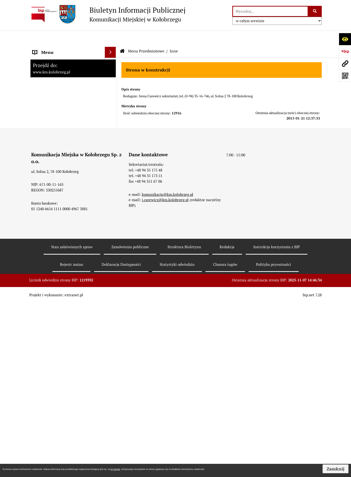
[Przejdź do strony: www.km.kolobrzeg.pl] (345, 63)
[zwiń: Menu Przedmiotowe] (111, 90)
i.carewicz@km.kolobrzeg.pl (165, 381)
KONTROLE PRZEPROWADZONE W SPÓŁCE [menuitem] (67, 281)
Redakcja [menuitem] (41, 266)
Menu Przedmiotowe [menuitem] (53, 90)
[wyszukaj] (270, 11)
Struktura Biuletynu (184, 428)
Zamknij (335, 469)
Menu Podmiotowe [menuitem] (51, 79)
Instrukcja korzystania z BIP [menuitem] (60, 255)
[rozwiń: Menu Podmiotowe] (111, 79)
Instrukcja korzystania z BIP (276, 428)
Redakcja (227, 428)
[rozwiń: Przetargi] (111, 132)
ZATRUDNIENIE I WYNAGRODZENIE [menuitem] (68, 245)
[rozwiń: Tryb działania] (111, 161)
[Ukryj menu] (110, 37)
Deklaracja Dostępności (121, 446)
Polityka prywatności (273, 446)
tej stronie (115, 469)
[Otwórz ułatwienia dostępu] (345, 39)
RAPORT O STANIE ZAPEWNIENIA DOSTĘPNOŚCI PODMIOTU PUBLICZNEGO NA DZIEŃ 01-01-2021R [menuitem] (66, 58)
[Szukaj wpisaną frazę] (315, 11)
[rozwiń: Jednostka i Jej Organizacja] (111, 104)
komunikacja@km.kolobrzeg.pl (167, 376)
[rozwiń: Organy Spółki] (111, 118)
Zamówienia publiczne (130, 428)
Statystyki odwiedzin (177, 446)
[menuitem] (73, 104)
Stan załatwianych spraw (72, 428)
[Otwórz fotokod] (345, 76)
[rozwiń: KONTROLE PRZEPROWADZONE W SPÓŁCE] (111, 277)
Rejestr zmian (71, 446)
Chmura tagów (225, 446)
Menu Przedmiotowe (146, 36)
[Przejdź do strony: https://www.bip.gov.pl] (345, 51)
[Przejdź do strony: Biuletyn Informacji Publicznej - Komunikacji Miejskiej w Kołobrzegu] (107, 14)
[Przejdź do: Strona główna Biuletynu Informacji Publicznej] (122, 36)
